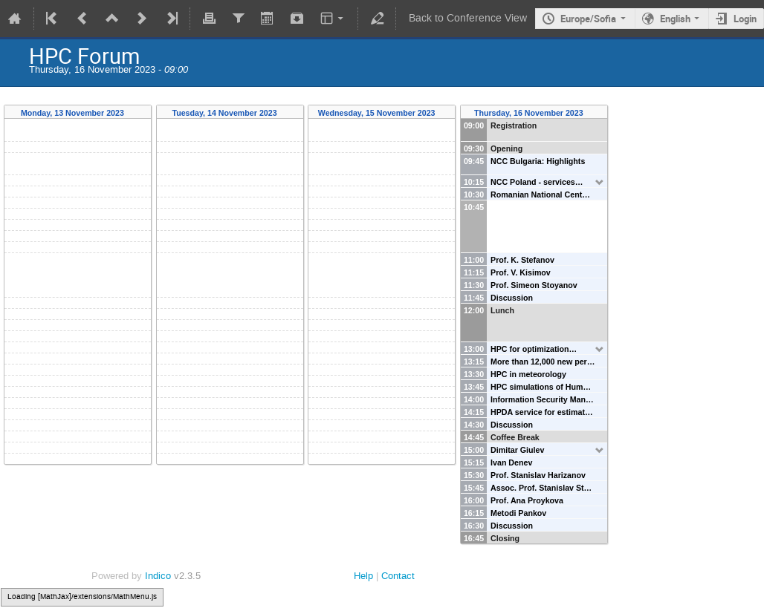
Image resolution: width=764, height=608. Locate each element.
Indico (158, 575)
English (675, 18)
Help (363, 575)
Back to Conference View (468, 18)
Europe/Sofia (588, 18)
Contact (398, 575)
